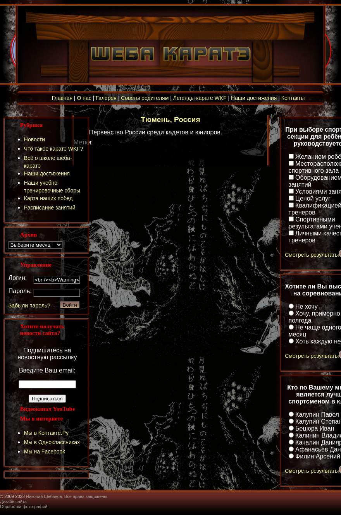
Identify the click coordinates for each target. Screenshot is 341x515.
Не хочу (306, 306)
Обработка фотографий (23, 506)
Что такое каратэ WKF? (53, 149)
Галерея (106, 98)
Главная (62, 98)
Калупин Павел (317, 414)
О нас (84, 98)
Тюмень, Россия (170, 119)
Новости (34, 139)
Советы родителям (145, 98)
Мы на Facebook (44, 451)
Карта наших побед (48, 198)
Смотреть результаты (312, 255)
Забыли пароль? (29, 305)
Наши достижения (254, 98)
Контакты (293, 98)
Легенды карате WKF (200, 98)
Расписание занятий (50, 207)
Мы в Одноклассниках (52, 442)
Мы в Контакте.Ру (46, 433)
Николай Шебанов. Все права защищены (66, 496)
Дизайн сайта (13, 501)
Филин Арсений (317, 456)
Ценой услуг (313, 198)
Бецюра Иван (314, 428)
